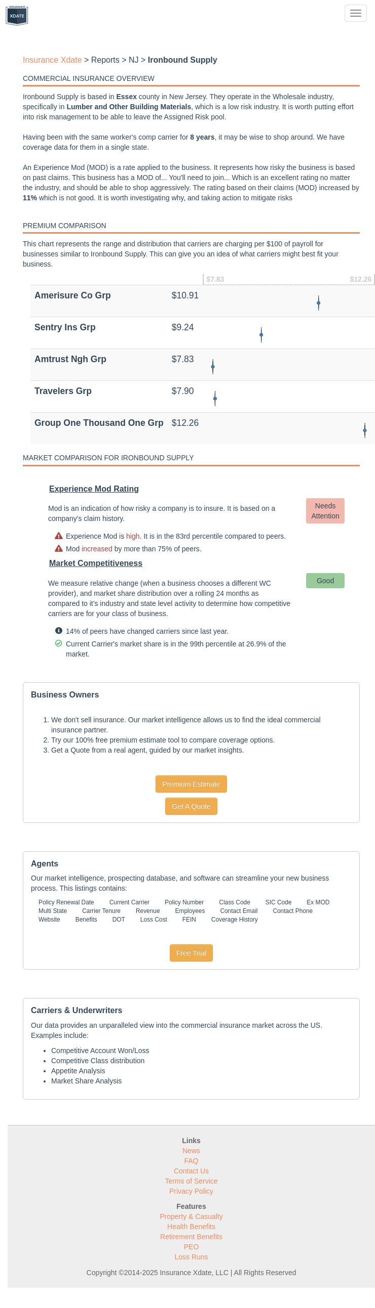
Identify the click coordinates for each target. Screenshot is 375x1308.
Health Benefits (191, 1227)
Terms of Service (191, 1181)
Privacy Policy (191, 1191)
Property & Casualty (191, 1216)
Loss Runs (191, 1257)
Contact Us (191, 1171)
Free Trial (191, 953)
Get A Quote (191, 806)
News (191, 1151)
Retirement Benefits (191, 1237)
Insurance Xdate (52, 60)
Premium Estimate (191, 784)
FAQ (191, 1161)
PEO (191, 1247)
